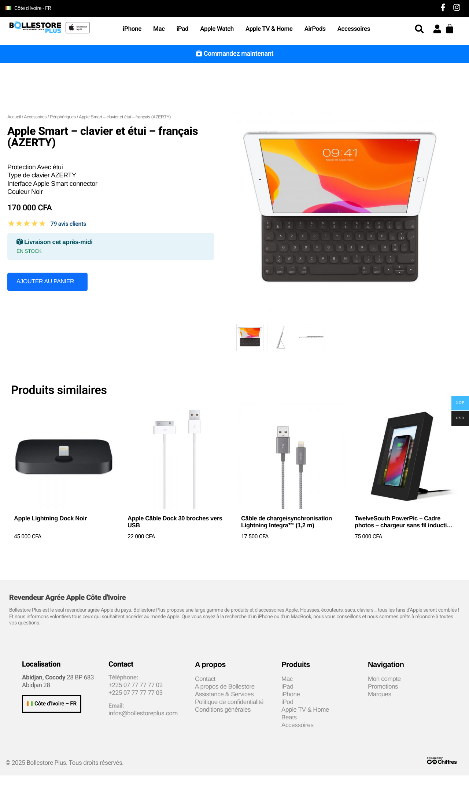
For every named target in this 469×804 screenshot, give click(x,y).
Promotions (383, 686)
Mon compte (384, 678)
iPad (182, 29)
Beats (289, 717)
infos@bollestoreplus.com (143, 713)
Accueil (14, 116)
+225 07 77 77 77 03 (135, 693)
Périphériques (63, 116)
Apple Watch (217, 29)
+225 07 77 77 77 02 (135, 685)
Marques (379, 694)
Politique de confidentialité (229, 701)
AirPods (315, 29)
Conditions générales (223, 709)
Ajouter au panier (45, 282)
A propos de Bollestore (225, 686)
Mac (159, 29)
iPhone (132, 29)
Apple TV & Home (269, 29)
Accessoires (355, 29)
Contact (205, 678)
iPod (287, 701)
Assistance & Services (224, 694)
